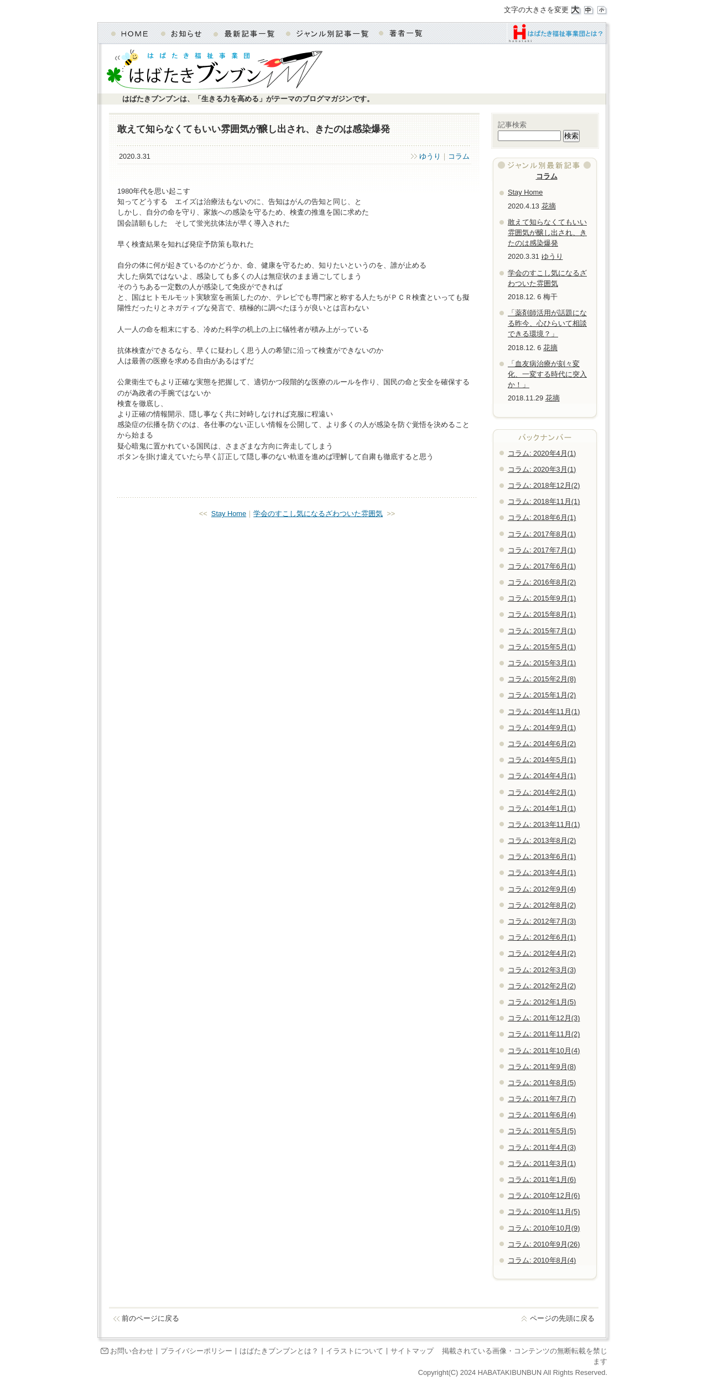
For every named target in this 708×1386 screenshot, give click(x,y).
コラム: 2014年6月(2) (542, 743)
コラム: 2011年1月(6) (542, 1179)
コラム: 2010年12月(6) (544, 1195)
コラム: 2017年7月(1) (542, 550)
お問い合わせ (131, 1351)
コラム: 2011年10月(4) (544, 1050)
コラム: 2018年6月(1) (542, 517)
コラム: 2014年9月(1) (542, 727)
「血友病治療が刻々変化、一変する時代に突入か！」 (547, 374)
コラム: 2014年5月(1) (542, 759)
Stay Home (228, 513)
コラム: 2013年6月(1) (542, 856)
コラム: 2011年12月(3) (544, 1018)
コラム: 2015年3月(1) (542, 663)
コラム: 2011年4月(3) (542, 1147)
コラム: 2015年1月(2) (542, 695)
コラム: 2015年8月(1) (542, 614)
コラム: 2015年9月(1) (542, 598)
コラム (459, 156)
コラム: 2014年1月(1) (542, 808)
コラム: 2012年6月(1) (542, 937)
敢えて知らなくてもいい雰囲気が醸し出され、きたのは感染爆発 (547, 232)
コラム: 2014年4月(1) (542, 776)
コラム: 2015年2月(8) (542, 679)
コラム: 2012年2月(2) (542, 986)
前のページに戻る (150, 1318)
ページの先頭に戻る (562, 1318)
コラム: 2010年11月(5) (544, 1211)
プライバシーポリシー (196, 1351)
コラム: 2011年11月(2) (544, 1034)
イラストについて (354, 1351)
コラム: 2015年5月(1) (542, 647)
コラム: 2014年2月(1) (542, 792)
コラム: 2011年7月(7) (542, 1099)
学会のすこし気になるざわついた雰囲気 (318, 513)
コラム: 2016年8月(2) (542, 582)
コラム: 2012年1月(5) (542, 1002)
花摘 (549, 206)
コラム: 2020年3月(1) (542, 469)
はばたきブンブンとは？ (279, 1351)
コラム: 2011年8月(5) (542, 1082)
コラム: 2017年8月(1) (542, 534)
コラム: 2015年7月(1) (542, 631)
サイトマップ (412, 1351)
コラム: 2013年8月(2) (542, 840)
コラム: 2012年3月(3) (542, 970)
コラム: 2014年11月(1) (544, 711)
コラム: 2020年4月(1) (542, 453)
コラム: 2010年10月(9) (544, 1228)
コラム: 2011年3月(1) (542, 1163)
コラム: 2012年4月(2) (542, 953)
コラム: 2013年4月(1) (542, 872)
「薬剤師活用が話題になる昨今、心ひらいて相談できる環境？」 (547, 323)
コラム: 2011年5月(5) (542, 1131)
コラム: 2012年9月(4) (542, 889)
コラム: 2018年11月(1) (544, 501)
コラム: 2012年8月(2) (542, 905)
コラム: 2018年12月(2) (544, 485)
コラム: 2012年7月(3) (542, 921)
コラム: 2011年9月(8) (542, 1066)
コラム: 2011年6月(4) (542, 1115)
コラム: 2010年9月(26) (544, 1244)
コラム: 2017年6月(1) (542, 566)
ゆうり (430, 156)
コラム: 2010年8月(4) (542, 1260)
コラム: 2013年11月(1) (544, 824)
